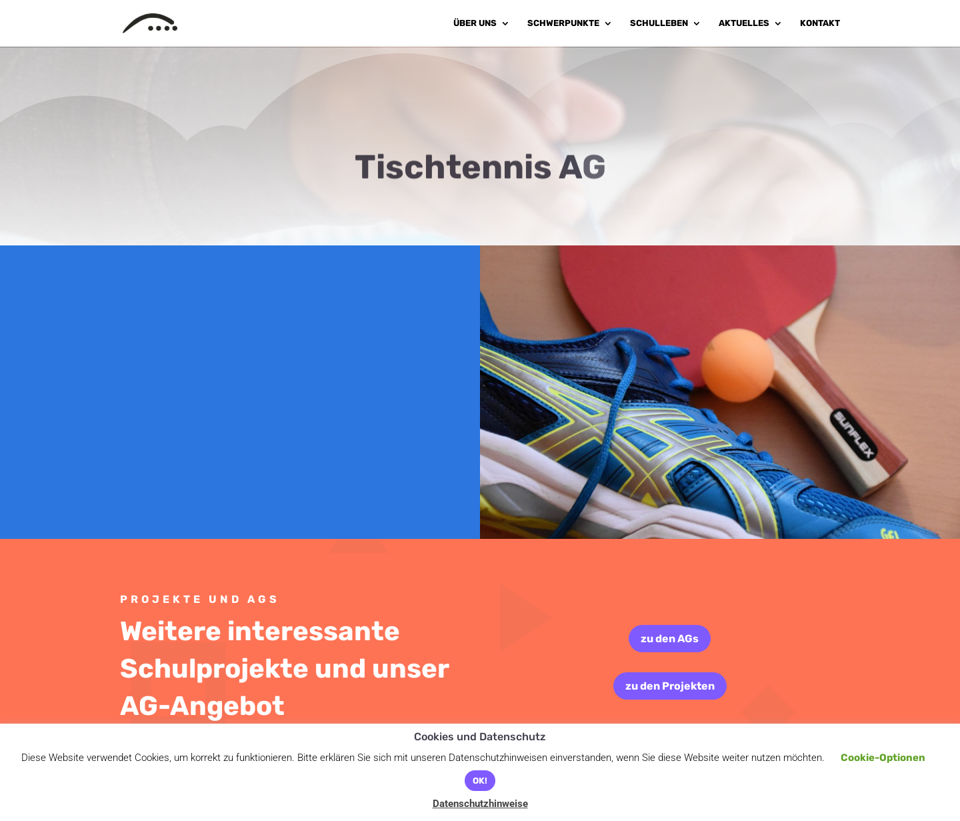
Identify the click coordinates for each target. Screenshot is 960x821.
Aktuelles (744, 23)
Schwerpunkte (563, 23)
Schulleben (659, 23)
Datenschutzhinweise (480, 804)
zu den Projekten (670, 686)
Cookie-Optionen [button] (883, 758)
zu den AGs (670, 638)
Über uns (475, 23)
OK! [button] (480, 781)
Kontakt (820, 23)
